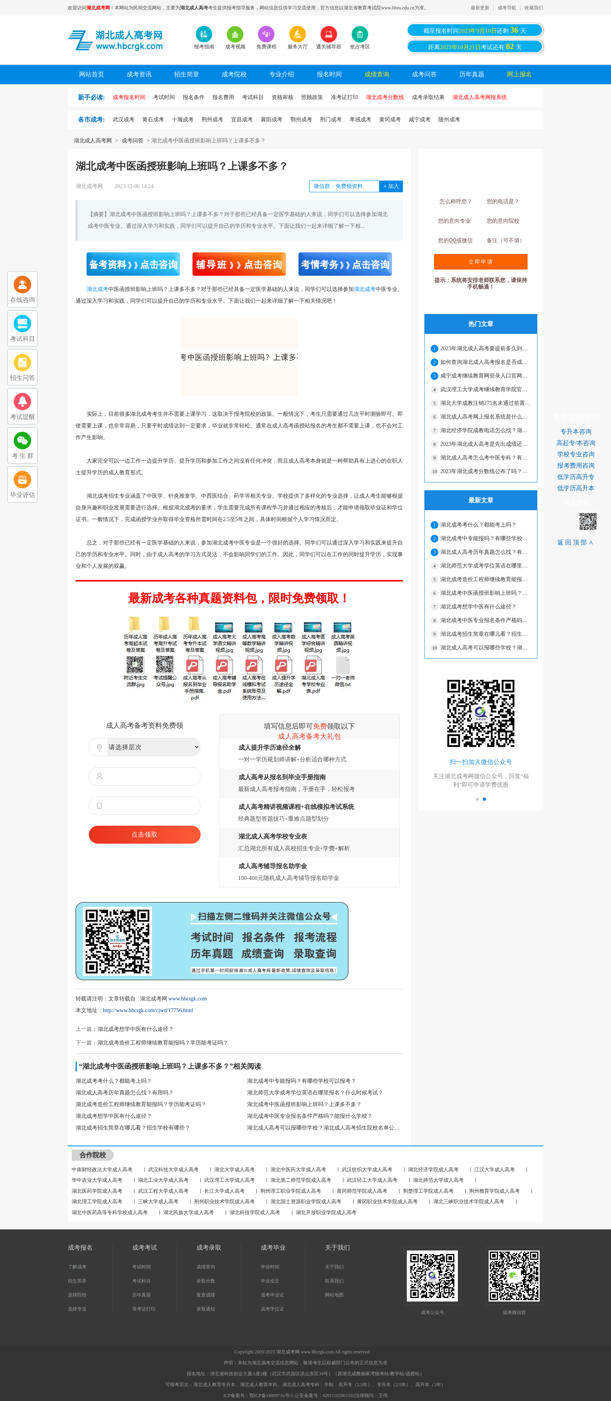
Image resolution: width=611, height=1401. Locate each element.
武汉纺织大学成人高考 (367, 1169)
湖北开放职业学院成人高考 (326, 1212)
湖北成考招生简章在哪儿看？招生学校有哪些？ (133, 1128)
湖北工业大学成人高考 (163, 1180)
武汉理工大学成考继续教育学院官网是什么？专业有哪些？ (485, 389)
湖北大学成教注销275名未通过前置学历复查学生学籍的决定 (485, 403)
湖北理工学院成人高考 (97, 1201)
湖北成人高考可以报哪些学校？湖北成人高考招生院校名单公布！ (325, 1128)
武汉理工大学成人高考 (229, 1180)
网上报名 (519, 74)
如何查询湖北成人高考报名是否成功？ (485, 362)
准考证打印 (143, 1309)
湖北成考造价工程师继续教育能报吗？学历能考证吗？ (162, 1043)
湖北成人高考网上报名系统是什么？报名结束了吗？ (485, 417)
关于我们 (334, 1267)
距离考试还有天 (475, 46)
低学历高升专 (576, 477)
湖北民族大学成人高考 (188, 1212)
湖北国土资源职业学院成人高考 (305, 1201)
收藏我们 (533, 8)
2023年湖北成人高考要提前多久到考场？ (485, 348)
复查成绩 (205, 1295)
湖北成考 (97, 289)
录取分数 (205, 1281)
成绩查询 (376, 74)
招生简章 (186, 74)
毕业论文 (270, 1281)
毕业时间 (270, 1267)
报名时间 (329, 74)
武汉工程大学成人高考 (163, 1191)
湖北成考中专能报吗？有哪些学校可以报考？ (301, 1081)
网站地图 (334, 1295)
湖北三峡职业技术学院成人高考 (468, 1201)
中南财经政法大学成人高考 (102, 1169)
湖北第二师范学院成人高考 (300, 1180)
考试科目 (141, 1281)
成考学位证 (272, 1309)
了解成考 (77, 1267)
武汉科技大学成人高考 (173, 1169)
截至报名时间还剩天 (475, 30)
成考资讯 (139, 74)
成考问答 (424, 74)
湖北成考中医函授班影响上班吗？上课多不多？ (304, 1104)
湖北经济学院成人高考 (433, 1169)
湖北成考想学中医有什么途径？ (135, 1029)
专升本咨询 (576, 431)
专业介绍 (281, 74)
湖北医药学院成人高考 (97, 1191)
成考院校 (234, 74)
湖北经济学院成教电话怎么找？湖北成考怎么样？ (485, 430)
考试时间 (141, 1267)
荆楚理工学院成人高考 (428, 1191)
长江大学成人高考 (224, 1191)
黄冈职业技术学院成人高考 (387, 1201)
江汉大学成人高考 (494, 1169)
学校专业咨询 (576, 454)
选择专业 (77, 1309)
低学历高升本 (576, 488)
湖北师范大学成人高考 (438, 1180)
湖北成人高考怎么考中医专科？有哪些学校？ (485, 458)
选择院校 (77, 1295)
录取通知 (205, 1309)
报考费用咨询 (576, 465)
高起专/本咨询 (575, 443)
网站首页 (91, 74)
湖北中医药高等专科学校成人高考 (110, 1212)
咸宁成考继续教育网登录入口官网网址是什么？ (485, 376)
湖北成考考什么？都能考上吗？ (114, 1081)
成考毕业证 (272, 1295)
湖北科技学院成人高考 (255, 1212)
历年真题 (471, 74)
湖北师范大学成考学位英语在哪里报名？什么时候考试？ (315, 1093)
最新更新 (480, 8)
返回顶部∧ (576, 542)
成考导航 (507, 8)
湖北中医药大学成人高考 (298, 1169)
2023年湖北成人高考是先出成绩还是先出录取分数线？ (485, 444)
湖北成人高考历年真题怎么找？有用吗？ (125, 1093)
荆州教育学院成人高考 (494, 1191)
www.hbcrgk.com (187, 999)
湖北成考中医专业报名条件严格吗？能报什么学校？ (310, 1116)
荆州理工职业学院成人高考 (290, 1191)
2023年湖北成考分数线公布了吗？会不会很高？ (485, 471)
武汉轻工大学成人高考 (372, 1180)
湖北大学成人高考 (234, 1169)
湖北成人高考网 (93, 141)
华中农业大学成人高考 (97, 1180)
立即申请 (480, 262)
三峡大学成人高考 (158, 1201)
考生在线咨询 (576, 417)
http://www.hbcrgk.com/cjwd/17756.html (148, 1010)
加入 (391, 186)
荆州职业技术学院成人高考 (224, 1201)
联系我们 (334, 1281)
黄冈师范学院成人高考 (362, 1191)
